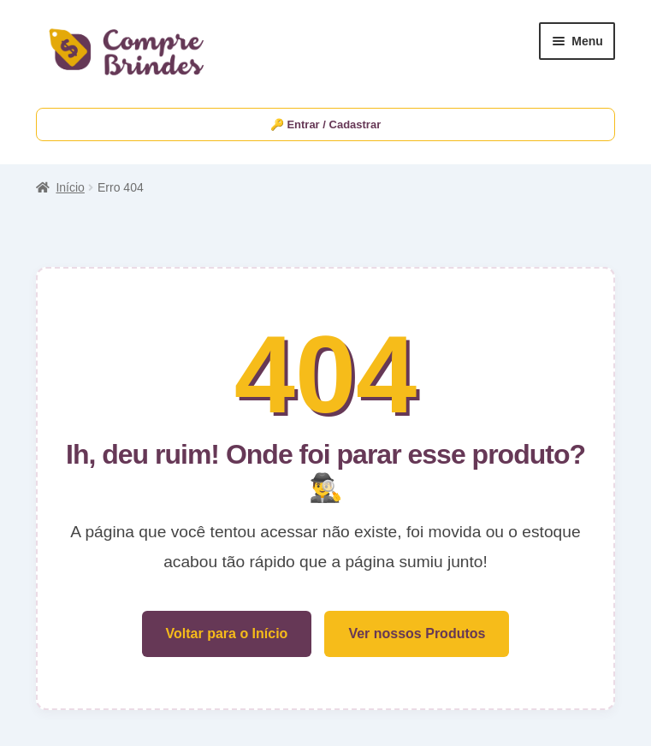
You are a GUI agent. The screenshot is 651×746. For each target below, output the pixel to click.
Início (70, 187)
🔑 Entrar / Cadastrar (325, 124)
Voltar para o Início (227, 633)
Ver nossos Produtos (416, 633)
